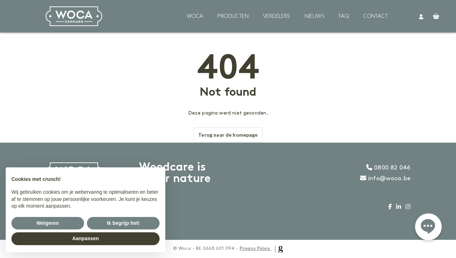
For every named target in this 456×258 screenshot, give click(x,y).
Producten (233, 16)
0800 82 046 (388, 168)
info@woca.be (385, 178)
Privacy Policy (255, 248)
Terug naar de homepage (228, 135)
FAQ (344, 16)
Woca (195, 16)
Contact (375, 16)
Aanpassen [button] (85, 238)
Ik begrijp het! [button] (123, 223)
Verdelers (276, 16)
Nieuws (315, 16)
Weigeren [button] (48, 223)
